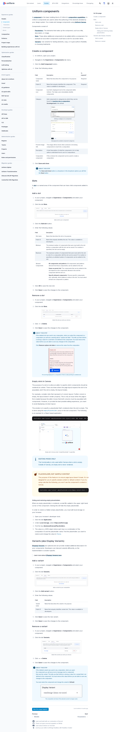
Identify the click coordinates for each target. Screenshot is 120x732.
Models (4, 19)
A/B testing (5, 65)
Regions (4, 141)
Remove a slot (99, 25)
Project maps (6, 42)
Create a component (99, 16)
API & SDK (5, 118)
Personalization (6, 61)
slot (35, 185)
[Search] (100, 3)
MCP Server (5, 96)
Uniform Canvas (80, 22)
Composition (5, 34)
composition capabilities (76, 17)
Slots (36, 36)
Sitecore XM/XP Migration (10, 176)
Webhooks (5, 131)
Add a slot (98, 22)
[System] (113, 3)
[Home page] (8, 3)
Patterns (4, 38)
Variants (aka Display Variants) (102, 35)
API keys (4, 114)
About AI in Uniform (8, 79)
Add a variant (99, 38)
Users (3, 153)
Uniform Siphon (6, 167)
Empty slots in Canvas (101, 28)
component (38, 17)
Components (6, 22)
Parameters (6, 24)
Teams (4, 145)
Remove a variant (100, 41)
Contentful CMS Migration (10, 180)
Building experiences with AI (11, 47)
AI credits (5, 104)
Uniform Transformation (9, 171)
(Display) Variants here (53, 555)
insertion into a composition (61, 101)
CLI (3, 122)
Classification (6, 56)
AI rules (4, 100)
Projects (4, 149)
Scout (3, 83)
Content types (6, 27)
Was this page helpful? (40, 709)
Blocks (4, 30)
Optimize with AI (7, 69)
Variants (38, 42)
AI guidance (5, 87)
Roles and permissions (9, 157)
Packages (5, 126)
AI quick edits (6, 91)
